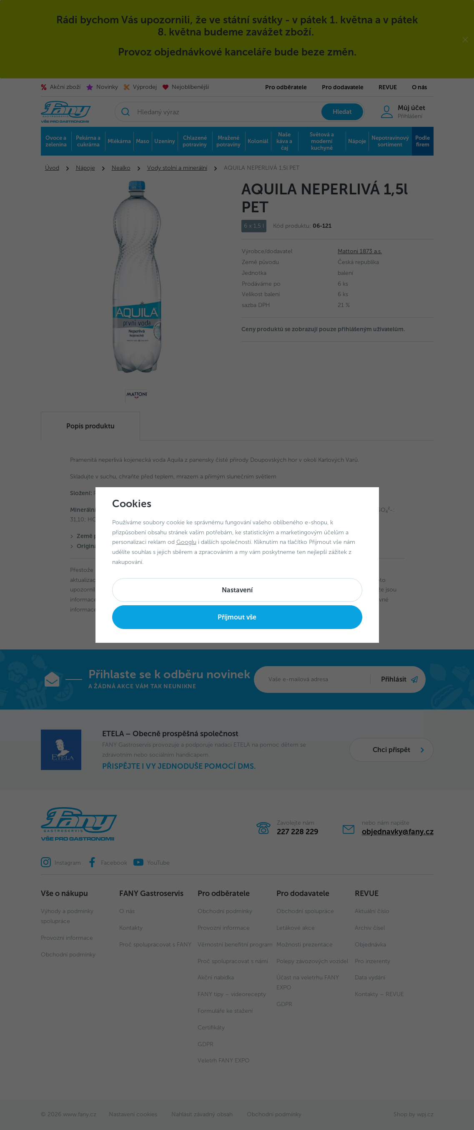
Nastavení (237, 590)
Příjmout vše (237, 617)
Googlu (186, 542)
